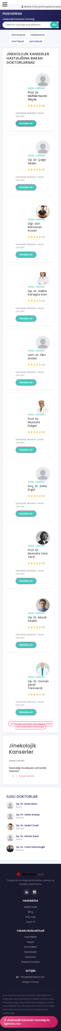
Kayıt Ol (30, 921)
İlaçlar (30, 942)
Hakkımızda (30, 907)
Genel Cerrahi (36, 88)
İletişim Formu (30, 982)
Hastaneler (35, 41)
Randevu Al (26, 123)
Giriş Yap (30, 917)
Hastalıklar (18, 35)
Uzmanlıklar (37, 35)
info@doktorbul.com (30, 977)
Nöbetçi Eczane (30, 962)
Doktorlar (18, 41)
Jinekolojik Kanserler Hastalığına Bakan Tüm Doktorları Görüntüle (31, 725)
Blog (30, 912)
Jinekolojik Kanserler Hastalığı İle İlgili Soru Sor (27, 1021)
